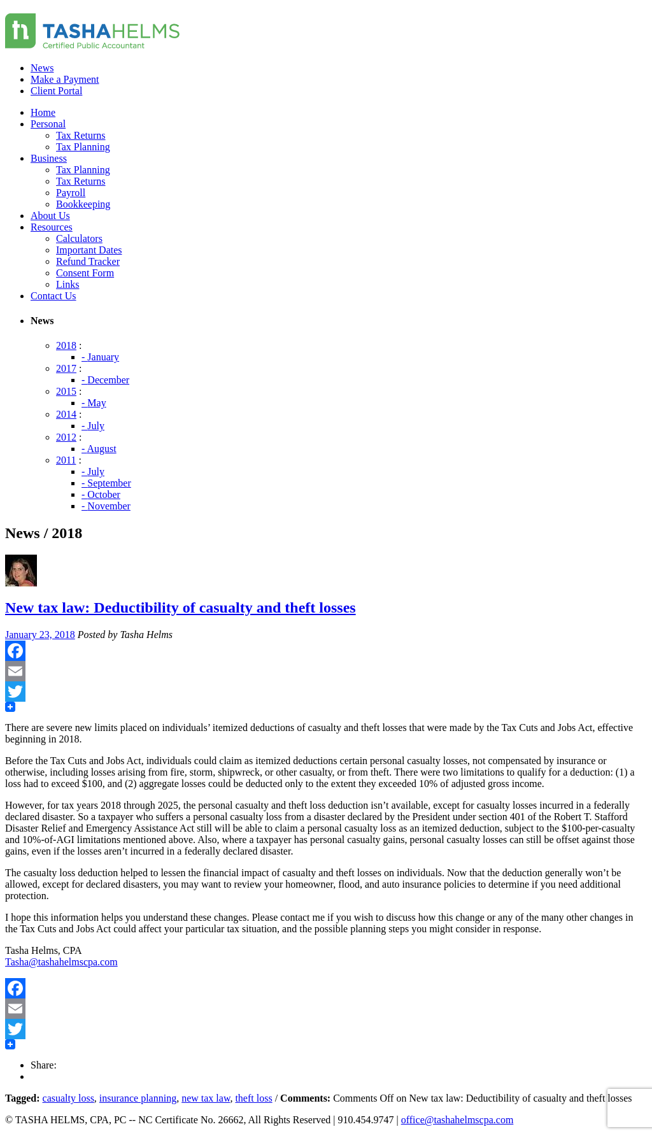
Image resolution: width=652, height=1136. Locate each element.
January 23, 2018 (40, 634)
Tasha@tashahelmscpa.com (61, 961)
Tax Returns (81, 135)
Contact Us (53, 295)
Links (67, 284)
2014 (66, 414)
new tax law (205, 1098)
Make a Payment (65, 79)
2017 (66, 368)
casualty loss (68, 1098)
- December (105, 379)
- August (99, 448)
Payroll (70, 192)
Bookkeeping (83, 204)
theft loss (253, 1098)
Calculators (79, 238)
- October (101, 494)
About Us (50, 215)
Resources (52, 227)
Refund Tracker (88, 261)
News (42, 67)
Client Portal (56, 90)
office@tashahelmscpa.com (457, 1119)
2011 (66, 460)
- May (94, 402)
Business (49, 158)
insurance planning (137, 1098)
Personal (48, 123)
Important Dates (89, 250)
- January (100, 356)
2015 (66, 391)
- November (106, 506)
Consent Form (85, 272)
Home (43, 112)
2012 (66, 437)
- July (93, 425)
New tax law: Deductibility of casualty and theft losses (180, 607)
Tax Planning (83, 146)
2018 (66, 345)
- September (106, 483)
